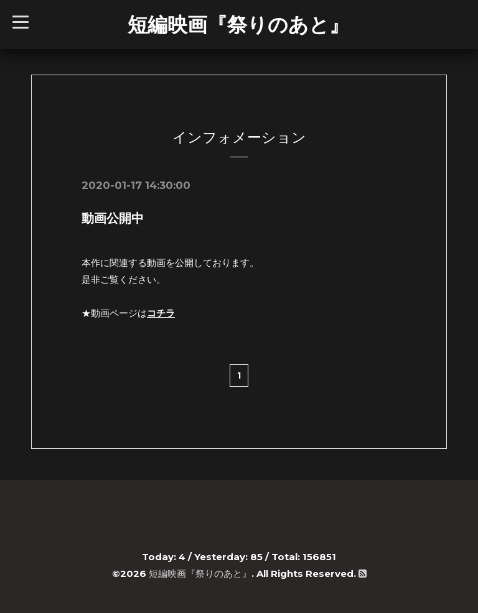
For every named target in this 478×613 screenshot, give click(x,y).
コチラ (161, 313)
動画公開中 (113, 218)
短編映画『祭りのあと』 (238, 24)
